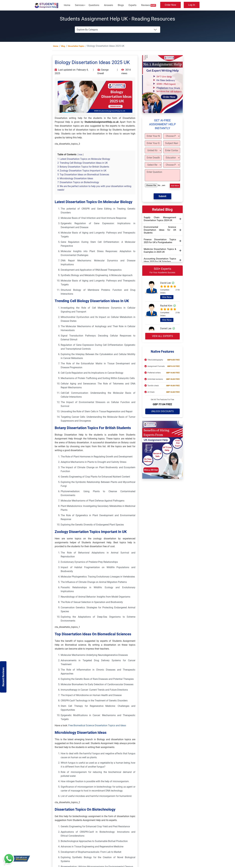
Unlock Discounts (162, 411)
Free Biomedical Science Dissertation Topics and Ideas (97, 725)
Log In (191, 4)
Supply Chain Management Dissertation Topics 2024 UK (160, 219)
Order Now (170, 4)
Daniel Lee (167, 328)
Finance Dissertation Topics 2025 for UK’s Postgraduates (160, 241)
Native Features (162, 351)
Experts (132, 5)
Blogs (121, 5)
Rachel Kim (168, 305)
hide (80, 154)
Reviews (148, 5)
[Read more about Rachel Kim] (151, 314)
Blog (63, 46)
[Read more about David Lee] (151, 291)
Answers (108, 5)
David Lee (167, 282)
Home (67, 5)
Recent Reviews (3, 676)
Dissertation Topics (76, 46)
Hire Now (167, 297)
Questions (94, 5)
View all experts (162, 336)
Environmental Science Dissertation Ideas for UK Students (160, 230)
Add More (175, 186)
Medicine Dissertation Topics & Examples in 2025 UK (160, 250)
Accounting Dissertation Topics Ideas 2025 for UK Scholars (160, 260)
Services (79, 5)
